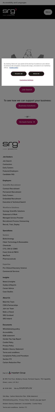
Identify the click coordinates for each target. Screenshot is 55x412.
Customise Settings (26, 80)
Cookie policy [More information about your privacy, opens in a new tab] (13, 67)
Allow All (36, 73)
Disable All (18, 73)
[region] (27, 72)
